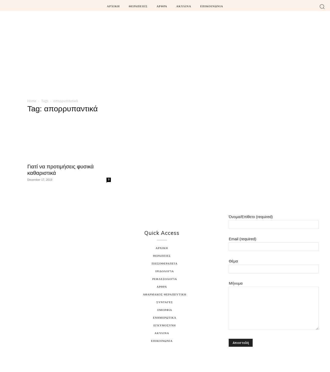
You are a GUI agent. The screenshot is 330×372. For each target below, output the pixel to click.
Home (31, 101)
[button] (322, 6)
